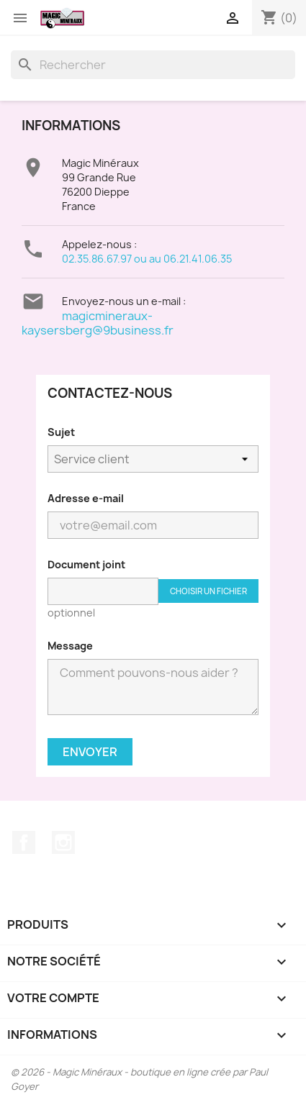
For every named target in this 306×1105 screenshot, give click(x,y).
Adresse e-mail (86, 498)
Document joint (86, 564)
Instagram (63, 842)
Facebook (23, 842)
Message (70, 645)
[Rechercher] (153, 64)
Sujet (61, 432)
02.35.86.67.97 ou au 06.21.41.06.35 (147, 258)
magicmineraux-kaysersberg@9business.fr (98, 323)
